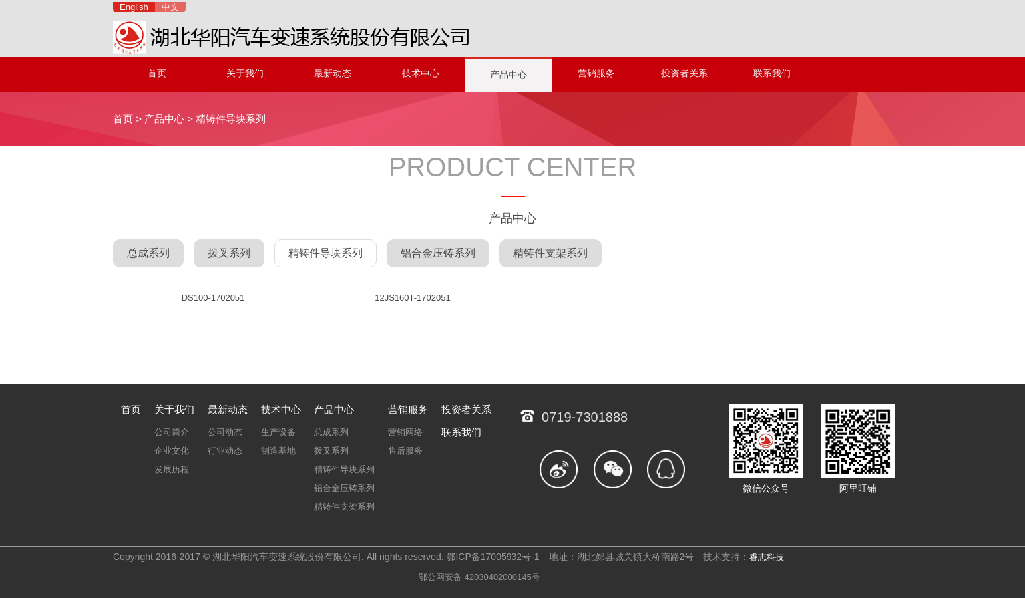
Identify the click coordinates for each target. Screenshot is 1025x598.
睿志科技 (766, 557)
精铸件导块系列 (231, 118)
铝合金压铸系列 (438, 253)
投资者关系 (684, 73)
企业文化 (171, 451)
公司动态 (225, 432)
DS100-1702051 (213, 298)
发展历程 (171, 469)
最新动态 (332, 73)
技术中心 (420, 73)
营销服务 (596, 73)
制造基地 (278, 451)
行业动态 (225, 451)
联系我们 (772, 73)
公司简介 (171, 432)
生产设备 (278, 432)
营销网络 (405, 432)
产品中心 (508, 74)
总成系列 (148, 253)
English (134, 7)
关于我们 (245, 73)
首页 (157, 73)
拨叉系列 (229, 253)
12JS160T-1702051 (412, 298)
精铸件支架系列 (550, 253)
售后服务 (405, 451)
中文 (170, 7)
